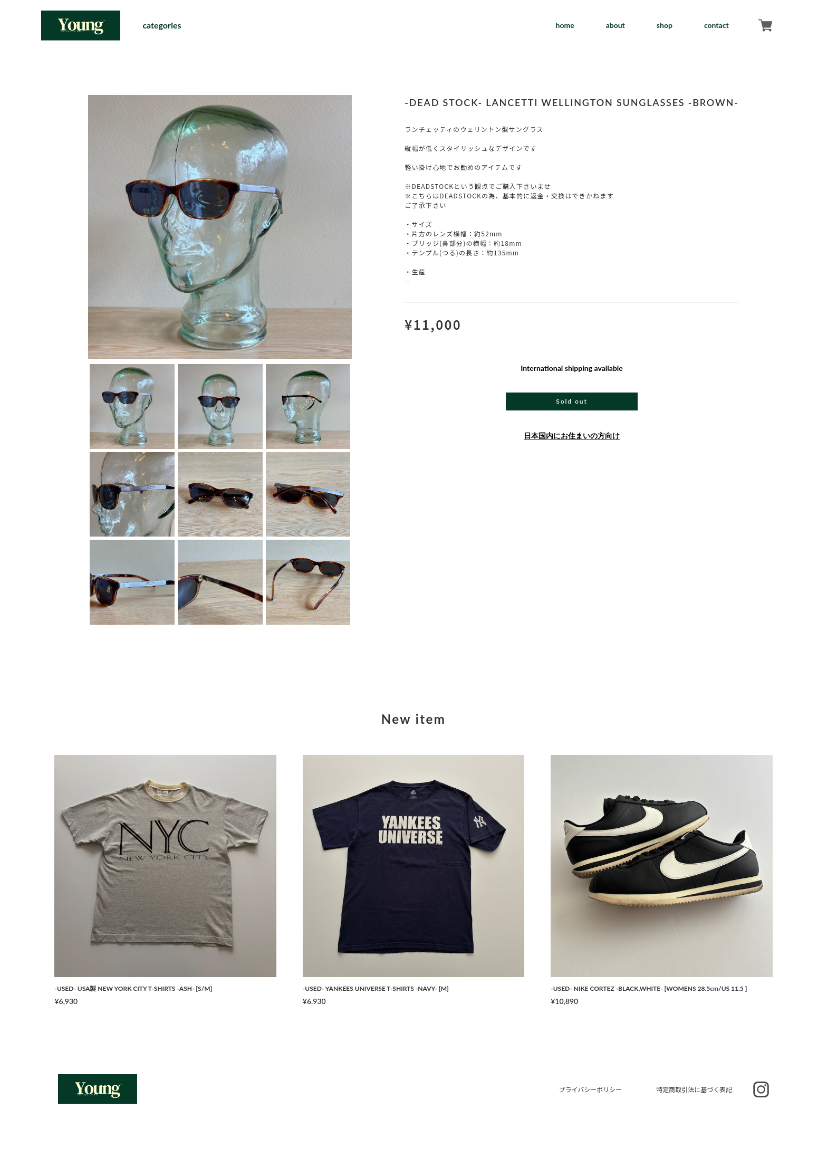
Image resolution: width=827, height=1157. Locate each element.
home (564, 25)
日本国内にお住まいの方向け (572, 435)
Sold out (571, 401)
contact (716, 25)
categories (161, 25)
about (615, 25)
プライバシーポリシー (590, 1089)
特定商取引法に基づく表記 (694, 1089)
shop (664, 25)
